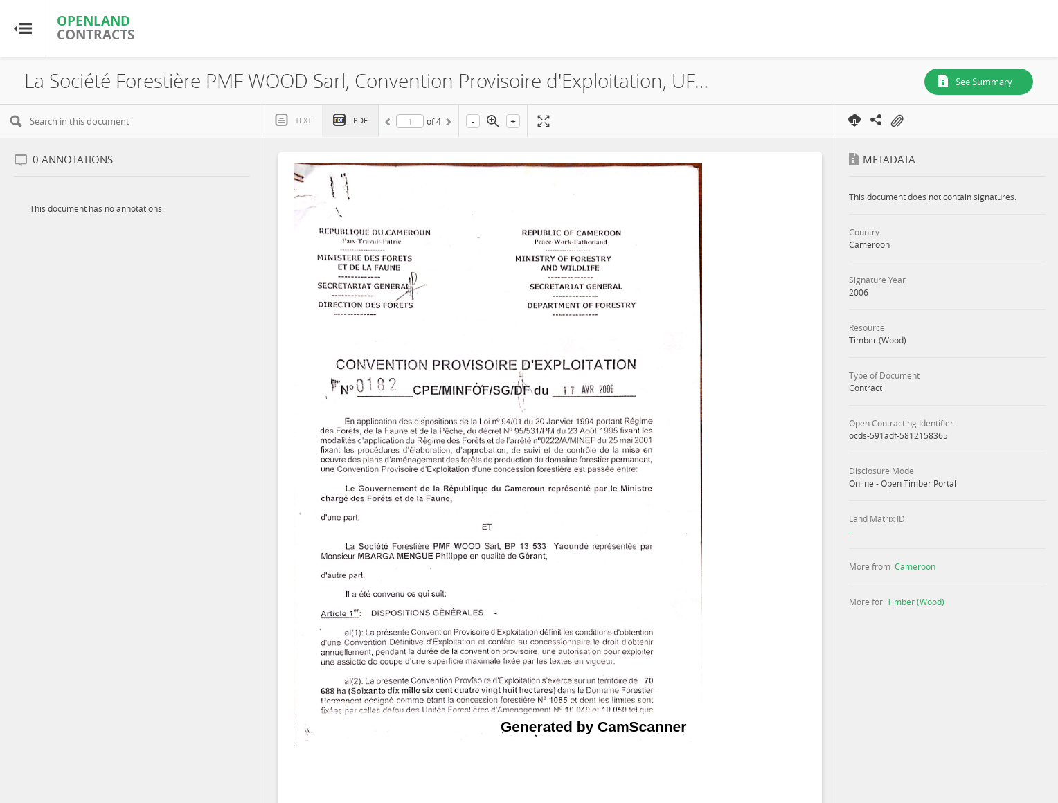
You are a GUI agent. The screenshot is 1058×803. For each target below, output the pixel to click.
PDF (360, 120)
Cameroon (915, 566)
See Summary (984, 81)
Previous (390, 124)
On (897, 121)
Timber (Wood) (915, 601)
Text (303, 120)
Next (447, 124)
